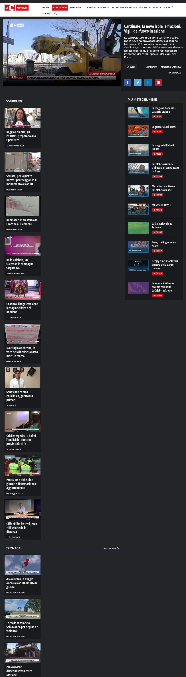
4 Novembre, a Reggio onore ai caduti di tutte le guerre (22, 545)
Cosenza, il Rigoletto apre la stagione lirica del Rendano (21, 291)
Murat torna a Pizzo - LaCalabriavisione (163, 188)
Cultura (103, 7)
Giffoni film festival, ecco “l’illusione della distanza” (21, 495)
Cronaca (90, 7)
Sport (46, 13)
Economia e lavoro (124, 7)
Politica (144, 7)
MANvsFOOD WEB (161, 205)
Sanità (157, 7)
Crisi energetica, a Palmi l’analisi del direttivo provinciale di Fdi (19, 412)
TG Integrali (60, 7)
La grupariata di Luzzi (164, 127)
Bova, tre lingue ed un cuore (164, 244)
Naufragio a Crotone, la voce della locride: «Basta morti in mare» (22, 332)
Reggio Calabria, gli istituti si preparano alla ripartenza (22, 133)
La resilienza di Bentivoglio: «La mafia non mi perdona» (21, 664)
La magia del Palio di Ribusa (163, 147)
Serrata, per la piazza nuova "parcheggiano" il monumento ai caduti (21, 174)
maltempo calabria (171, 66)
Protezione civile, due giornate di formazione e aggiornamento (20, 455)
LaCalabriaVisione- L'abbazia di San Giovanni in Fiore (166, 167)
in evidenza (175, 72)
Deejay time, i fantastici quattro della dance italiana (165, 264)
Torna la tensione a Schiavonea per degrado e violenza (20, 585)
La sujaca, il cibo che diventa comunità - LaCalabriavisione (163, 286)
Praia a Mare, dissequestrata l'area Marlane (22, 626)
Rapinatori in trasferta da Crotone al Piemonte (20, 214)
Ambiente (75, 7)
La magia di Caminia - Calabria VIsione (163, 110)
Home (45, 7)
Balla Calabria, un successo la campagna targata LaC (22, 253)
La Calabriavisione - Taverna (163, 225)
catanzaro (151, 66)
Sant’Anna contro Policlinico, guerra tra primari (22, 372)
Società (168, 7)
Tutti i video (111, 513)
